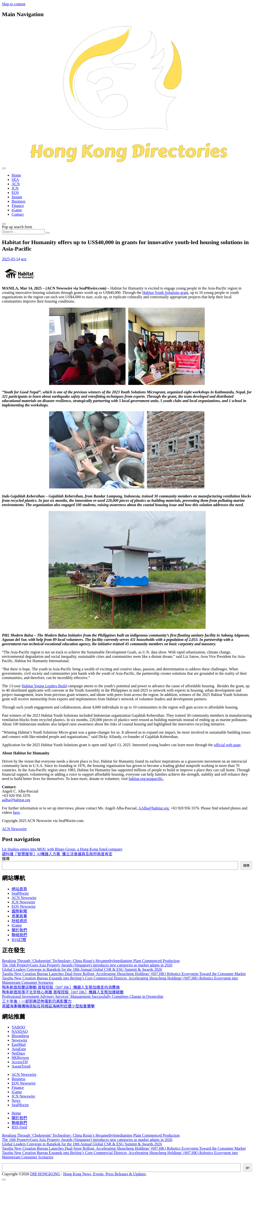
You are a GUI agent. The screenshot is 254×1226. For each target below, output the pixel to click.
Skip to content (13, 4)
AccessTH (20, 1062)
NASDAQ (20, 1031)
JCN (15, 188)
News (16, 1100)
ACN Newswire (14, 829)
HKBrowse (20, 1058)
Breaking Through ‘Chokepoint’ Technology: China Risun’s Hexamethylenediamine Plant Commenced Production (91, 961)
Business (18, 201)
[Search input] (23, 231)
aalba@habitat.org (16, 800)
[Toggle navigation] (4, 168)
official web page (227, 745)
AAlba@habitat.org (153, 808)
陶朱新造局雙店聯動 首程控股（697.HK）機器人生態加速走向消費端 (61, 987)
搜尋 (6, 859)
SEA (15, 179)
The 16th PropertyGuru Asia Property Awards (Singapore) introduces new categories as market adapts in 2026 (87, 965)
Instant (17, 197)
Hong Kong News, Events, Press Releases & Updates (104, 1174)
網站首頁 (19, 889)
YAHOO (18, 1027)
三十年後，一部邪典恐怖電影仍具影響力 (37, 1001)
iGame (17, 210)
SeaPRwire (20, 893)
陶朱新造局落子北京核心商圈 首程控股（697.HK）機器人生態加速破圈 (62, 992)
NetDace (18, 1053)
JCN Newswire (23, 902)
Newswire (19, 1040)
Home (16, 175)
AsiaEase (19, 1049)
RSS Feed (19, 1127)
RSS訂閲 (19, 940)
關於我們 (19, 930)
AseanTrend (21, 1066)
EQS (15, 193)
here (16, 812)
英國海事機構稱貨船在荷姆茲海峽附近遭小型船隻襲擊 (48, 1006)
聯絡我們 (19, 935)
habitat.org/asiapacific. (146, 779)
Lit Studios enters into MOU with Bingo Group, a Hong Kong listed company (62, 849)
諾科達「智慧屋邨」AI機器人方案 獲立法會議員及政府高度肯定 (57, 854)
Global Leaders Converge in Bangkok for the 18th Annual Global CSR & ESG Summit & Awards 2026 (82, 969)
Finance (18, 206)
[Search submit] (48, 233)
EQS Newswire (24, 906)
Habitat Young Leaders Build (44, 686)
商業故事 (19, 916)
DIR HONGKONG (45, 1174)
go (247, 1167)
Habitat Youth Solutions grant (165, 293)
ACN (16, 184)
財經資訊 (19, 921)
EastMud (19, 1044)
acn (23, 259)
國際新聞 (19, 911)
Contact (18, 214)
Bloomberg (20, 1036)
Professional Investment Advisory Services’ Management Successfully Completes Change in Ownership (82, 996)
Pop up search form (17, 227)
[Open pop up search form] (4, 224)
